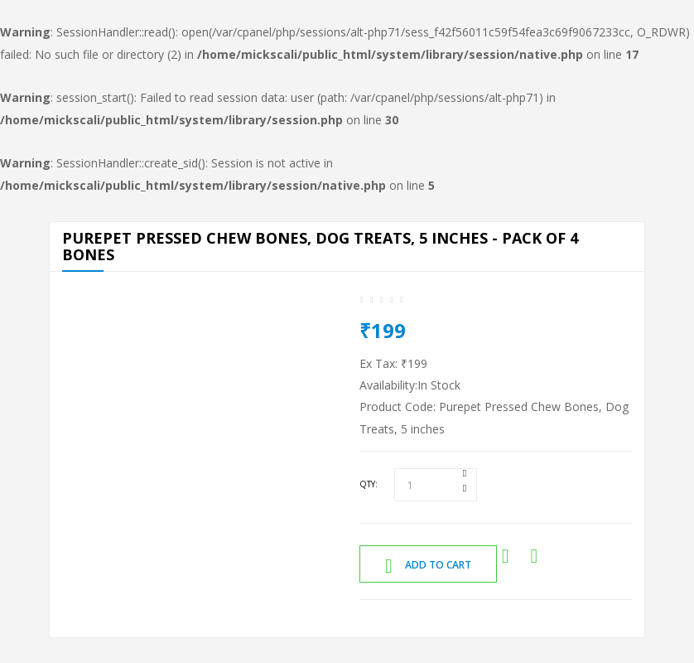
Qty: (368, 484)
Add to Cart (428, 566)
